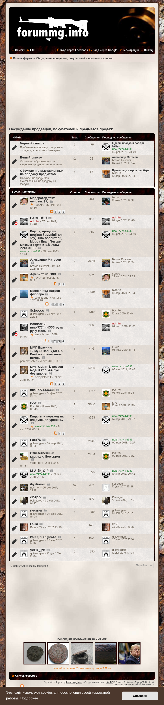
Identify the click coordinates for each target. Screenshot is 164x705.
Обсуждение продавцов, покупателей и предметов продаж (61, 129)
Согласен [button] (140, 696)
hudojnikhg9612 (43, 537)
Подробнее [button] (29, 698)
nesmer (36, 510)
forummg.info (74, 682)
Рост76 (35, 440)
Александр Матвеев (125, 157)
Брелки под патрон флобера (130, 170)
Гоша (34, 524)
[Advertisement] (86, 94)
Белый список (31, 157)
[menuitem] (30, 50)
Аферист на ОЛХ (43, 274)
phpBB (109, 682)
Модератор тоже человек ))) (42, 199)
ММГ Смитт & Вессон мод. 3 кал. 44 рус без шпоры (46, 370)
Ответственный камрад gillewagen (45, 455)
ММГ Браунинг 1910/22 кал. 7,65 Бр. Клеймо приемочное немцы (46, 352)
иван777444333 (42, 390)
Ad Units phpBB (122, 684)
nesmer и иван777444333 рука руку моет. (46, 328)
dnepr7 (35, 497)
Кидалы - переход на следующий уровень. (47, 418)
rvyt (33, 403)
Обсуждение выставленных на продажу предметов (41, 172)
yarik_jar (37, 550)
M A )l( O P (39, 470)
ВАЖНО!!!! (38, 218)
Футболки (37, 484)
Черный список (32, 143)
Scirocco (37, 310)
